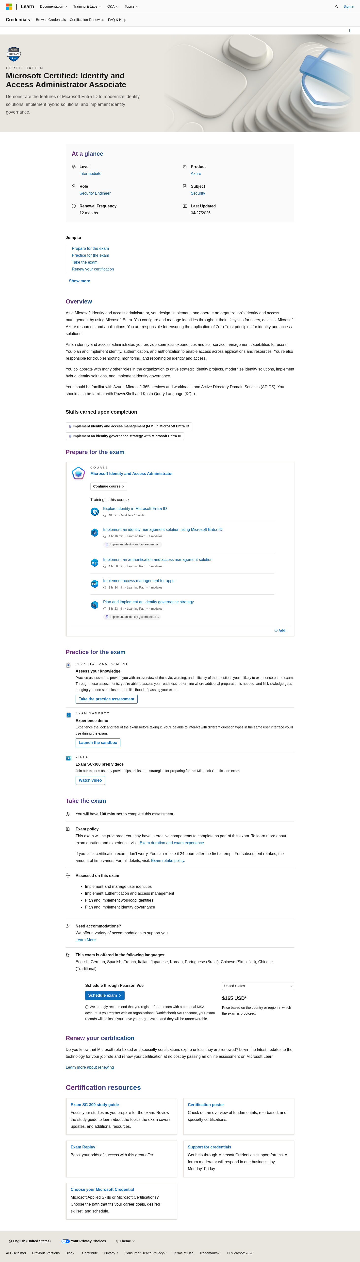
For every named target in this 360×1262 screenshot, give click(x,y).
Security (198, 193)
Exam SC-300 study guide (95, 1105)
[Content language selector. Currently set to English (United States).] (29, 1241)
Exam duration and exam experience (172, 843)
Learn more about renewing (90, 1067)
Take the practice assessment (106, 699)
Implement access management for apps (138, 581)
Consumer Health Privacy (144, 1253)
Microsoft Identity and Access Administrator (131, 473)
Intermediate (90, 173)
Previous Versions (46, 1253)
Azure (196, 173)
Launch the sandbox (98, 742)
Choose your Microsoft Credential (102, 1189)
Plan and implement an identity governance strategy (148, 602)
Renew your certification (93, 269)
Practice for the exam (90, 255)
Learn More (86, 940)
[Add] (280, 630)
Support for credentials (209, 1147)
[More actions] (349, 30)
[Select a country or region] (258, 986)
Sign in (349, 6)
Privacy (109, 1253)
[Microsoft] (9, 6)
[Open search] (337, 6)
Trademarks (208, 1253)
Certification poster (206, 1105)
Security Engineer (95, 193)
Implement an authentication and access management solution (158, 559)
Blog (69, 1253)
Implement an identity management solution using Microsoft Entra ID (163, 529)
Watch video (90, 780)
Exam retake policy (167, 860)
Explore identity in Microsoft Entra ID (135, 508)
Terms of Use (183, 1253)
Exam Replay (83, 1147)
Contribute (90, 1253)
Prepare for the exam (90, 248)
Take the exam (85, 262)
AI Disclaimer (16, 1253)
